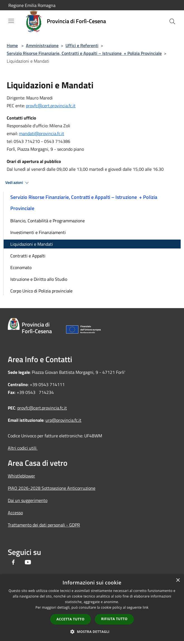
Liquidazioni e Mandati (31, 244)
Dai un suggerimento (27, 500)
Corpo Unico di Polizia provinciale (41, 290)
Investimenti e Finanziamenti (38, 232)
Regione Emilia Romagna (31, 5)
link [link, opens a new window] (146, 607)
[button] (92, 631)
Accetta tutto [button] (70, 619)
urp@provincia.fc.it (63, 420)
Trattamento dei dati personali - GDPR (44, 524)
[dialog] (92, 607)
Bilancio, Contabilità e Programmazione (47, 220)
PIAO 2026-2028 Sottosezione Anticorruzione (51, 488)
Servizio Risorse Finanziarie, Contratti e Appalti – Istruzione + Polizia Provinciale (84, 53)
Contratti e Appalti (27, 255)
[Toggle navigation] (11, 21)
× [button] (178, 580)
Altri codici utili (23, 448)
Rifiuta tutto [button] (114, 618)
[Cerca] (172, 21)
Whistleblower (21, 475)
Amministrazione (42, 45)
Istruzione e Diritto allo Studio (38, 279)
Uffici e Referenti (82, 45)
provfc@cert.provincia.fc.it (51, 105)
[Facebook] (13, 562)
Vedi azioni (17, 182)
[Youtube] (27, 562)
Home (12, 45)
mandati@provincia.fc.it (41, 133)
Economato (21, 267)
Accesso (15, 512)
